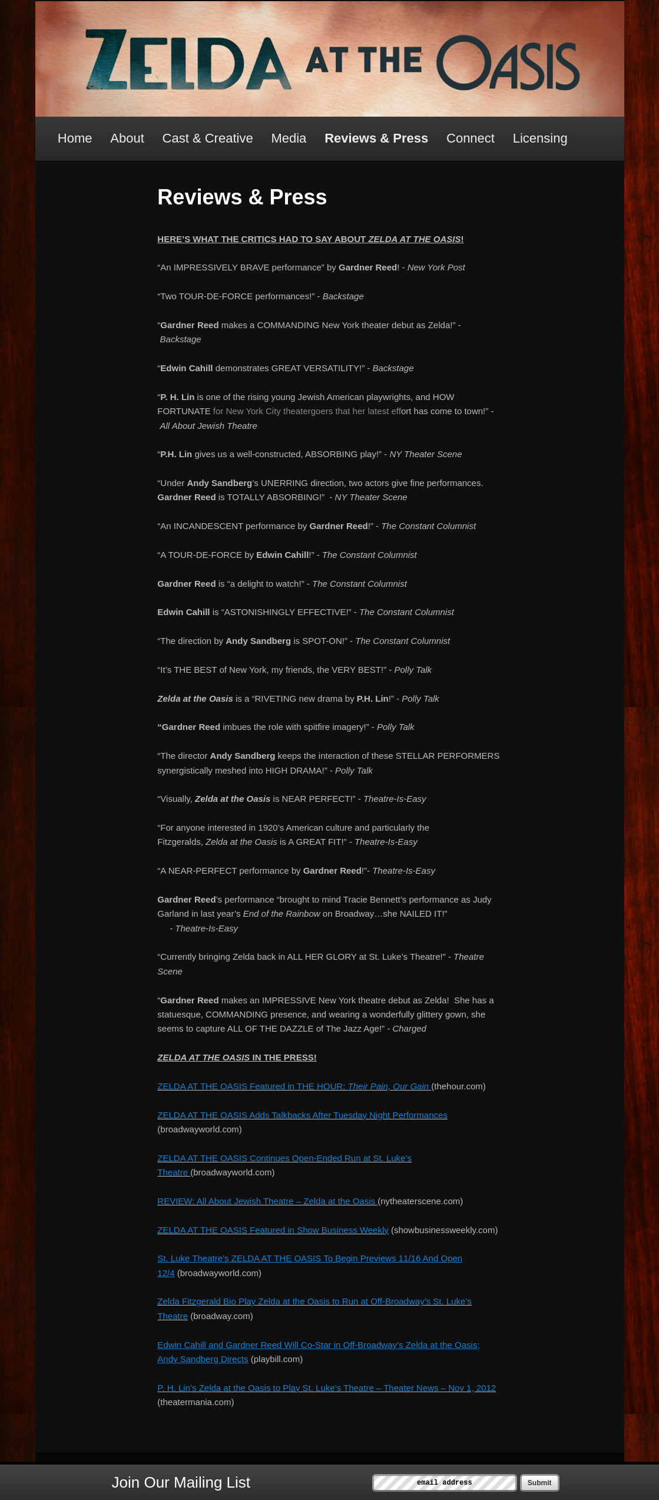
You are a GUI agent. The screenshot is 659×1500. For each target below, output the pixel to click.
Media (288, 138)
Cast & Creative (208, 138)
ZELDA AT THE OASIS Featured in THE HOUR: (294, 1086)
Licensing (540, 138)
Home (75, 138)
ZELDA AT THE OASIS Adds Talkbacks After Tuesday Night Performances (302, 1115)
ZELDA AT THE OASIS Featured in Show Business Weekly (272, 1230)
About (127, 138)
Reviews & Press (376, 138)
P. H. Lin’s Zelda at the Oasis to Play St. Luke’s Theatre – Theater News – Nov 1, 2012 (326, 1388)
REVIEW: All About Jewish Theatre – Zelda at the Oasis (266, 1201)
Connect (470, 138)
